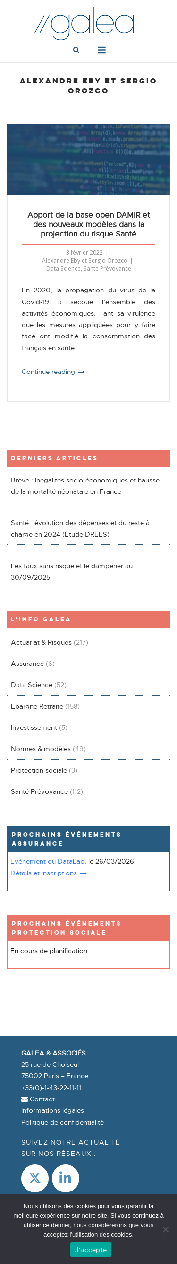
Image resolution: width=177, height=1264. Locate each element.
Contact (38, 1099)
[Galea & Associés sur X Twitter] (35, 1178)
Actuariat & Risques (41, 642)
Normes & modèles (41, 749)
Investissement (34, 727)
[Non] (165, 1229)
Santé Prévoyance (107, 268)
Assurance (27, 663)
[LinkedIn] (65, 1178)
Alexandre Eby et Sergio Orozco (84, 260)
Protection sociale (39, 770)
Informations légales (52, 1110)
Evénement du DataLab (47, 861)
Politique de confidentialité (62, 1122)
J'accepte (91, 1250)
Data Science (63, 268)
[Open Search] (76, 50)
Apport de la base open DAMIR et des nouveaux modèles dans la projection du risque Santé (88, 224)
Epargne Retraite (37, 706)
